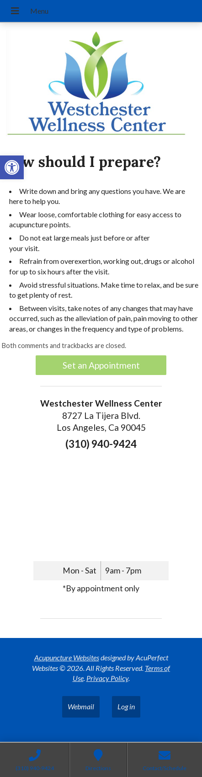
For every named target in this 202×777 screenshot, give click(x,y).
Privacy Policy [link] (107, 678)
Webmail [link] (81, 706)
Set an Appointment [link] (101, 365)
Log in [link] (126, 706)
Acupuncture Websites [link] (66, 657)
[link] (12, 167)
